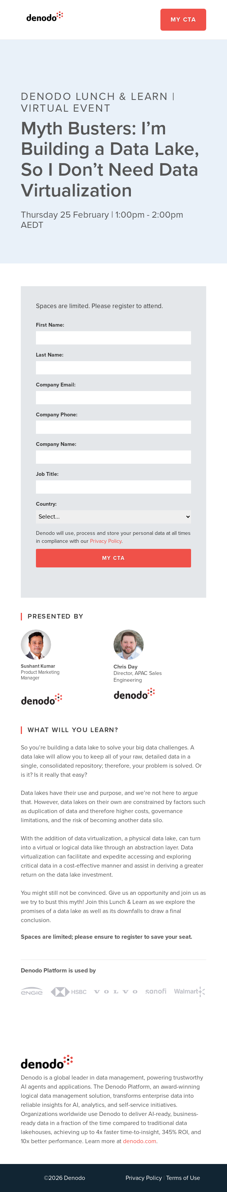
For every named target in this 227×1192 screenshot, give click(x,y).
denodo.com (139, 1141)
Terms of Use (183, 1178)
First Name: (50, 325)
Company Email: (56, 385)
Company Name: (56, 444)
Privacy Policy (105, 541)
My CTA (183, 19)
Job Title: (47, 474)
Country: (46, 504)
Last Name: (50, 355)
